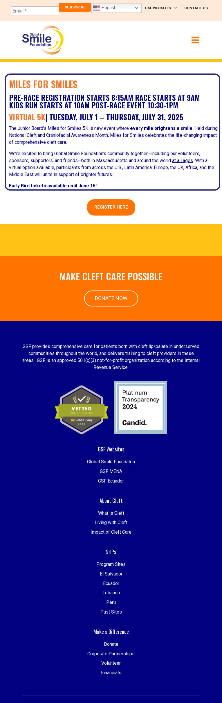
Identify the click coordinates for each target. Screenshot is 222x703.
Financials (111, 698)
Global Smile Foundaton (111, 480)
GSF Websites (158, 8)
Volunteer (111, 688)
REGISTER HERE (111, 207)
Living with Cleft (111, 541)
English (105, 8)
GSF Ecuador (111, 499)
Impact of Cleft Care (111, 550)
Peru (111, 633)
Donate (111, 669)
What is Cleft (111, 531)
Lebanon (111, 624)
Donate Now (111, 298)
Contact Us (196, 8)
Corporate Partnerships (111, 679)
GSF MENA (111, 489)
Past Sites (111, 642)
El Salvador (111, 604)
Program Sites (111, 595)
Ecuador (111, 614)
